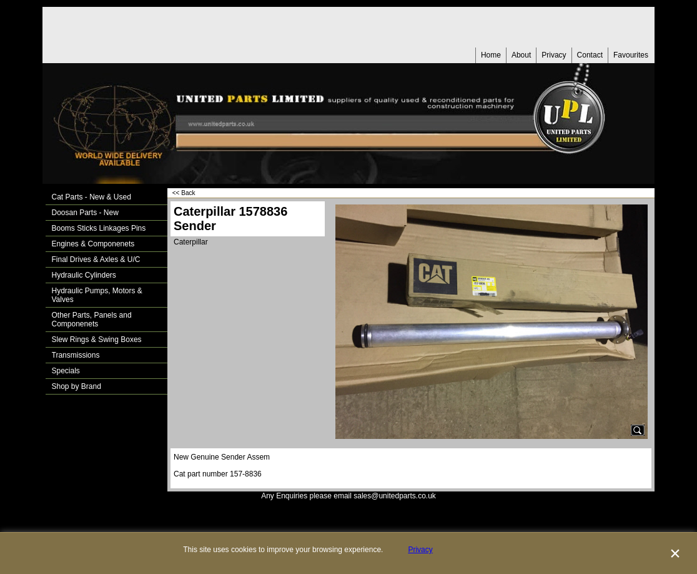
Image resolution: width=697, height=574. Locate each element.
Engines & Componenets (93, 243)
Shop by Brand (76, 386)
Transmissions (76, 355)
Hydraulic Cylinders (84, 275)
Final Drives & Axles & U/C (96, 259)
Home (491, 55)
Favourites (630, 55)
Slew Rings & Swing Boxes (97, 339)
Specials (66, 370)
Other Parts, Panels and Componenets (92, 319)
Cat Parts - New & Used (91, 197)
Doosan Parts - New (85, 212)
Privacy (553, 55)
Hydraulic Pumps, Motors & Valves (97, 295)
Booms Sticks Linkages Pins (99, 228)
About (521, 55)
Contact (590, 55)
